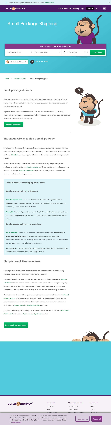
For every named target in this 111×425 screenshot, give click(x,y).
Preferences (49, 2)
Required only (82, 419)
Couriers (71, 395)
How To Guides (95, 404)
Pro (70, 8)
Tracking (76, 8)
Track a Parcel (73, 388)
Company (51, 382)
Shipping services (75, 382)
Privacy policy (52, 392)
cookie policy (16, 422)
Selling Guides (95, 401)
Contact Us (93, 392)
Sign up (90, 8)
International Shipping (76, 392)
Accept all (97, 419)
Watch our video (39, 62)
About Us (50, 385)
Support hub (94, 395)
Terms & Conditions (53, 398)
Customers (94, 382)
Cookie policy (51, 395)
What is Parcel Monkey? (16, 61)
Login (82, 8)
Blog (48, 388)
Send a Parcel (63, 8)
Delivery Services (74, 398)
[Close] (109, 2)
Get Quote (98, 52)
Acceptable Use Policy (54, 401)
